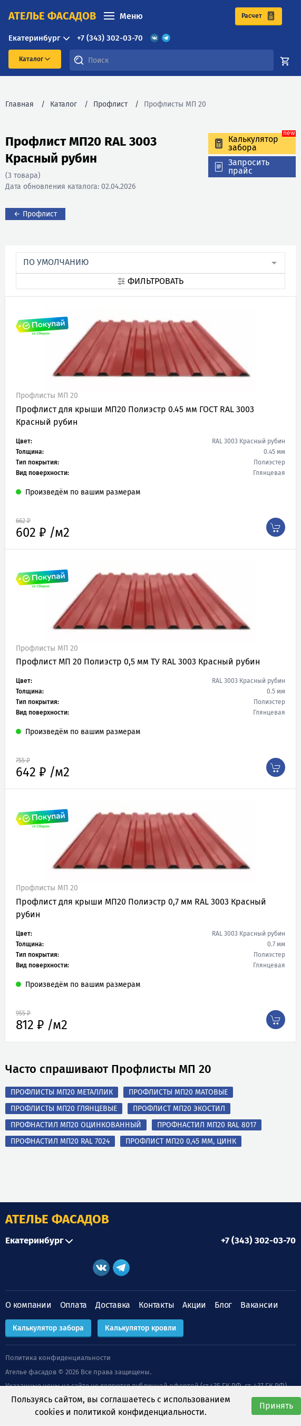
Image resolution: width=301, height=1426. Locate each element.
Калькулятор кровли (140, 1328)
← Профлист (35, 214)
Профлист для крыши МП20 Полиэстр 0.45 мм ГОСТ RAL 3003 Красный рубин (135, 415)
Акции (194, 1305)
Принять (276, 1406)
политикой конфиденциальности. (140, 1412)
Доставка (112, 1305)
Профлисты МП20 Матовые (178, 1092)
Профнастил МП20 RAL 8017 (206, 1124)
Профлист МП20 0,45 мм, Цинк (180, 1141)
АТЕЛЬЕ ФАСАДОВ (57, 1219)
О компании (28, 1305)
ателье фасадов (52, 15)
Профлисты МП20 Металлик (62, 1092)
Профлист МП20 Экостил (179, 1108)
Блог (223, 1305)
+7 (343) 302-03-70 (110, 38)
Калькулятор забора (48, 1328)
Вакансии (259, 1305)
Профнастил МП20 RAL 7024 (60, 1141)
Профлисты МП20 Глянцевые (64, 1108)
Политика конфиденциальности (58, 1358)
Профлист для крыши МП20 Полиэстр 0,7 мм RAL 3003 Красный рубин (141, 908)
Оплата (74, 1305)
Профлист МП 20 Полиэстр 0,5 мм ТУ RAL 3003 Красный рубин (138, 662)
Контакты (156, 1305)
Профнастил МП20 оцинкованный (76, 1124)
